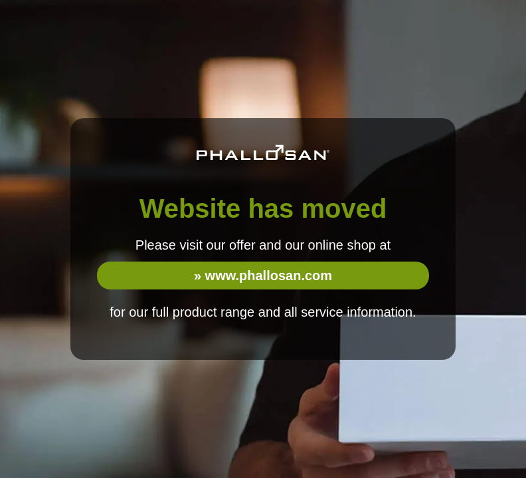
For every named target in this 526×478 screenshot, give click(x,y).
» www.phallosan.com (263, 275)
